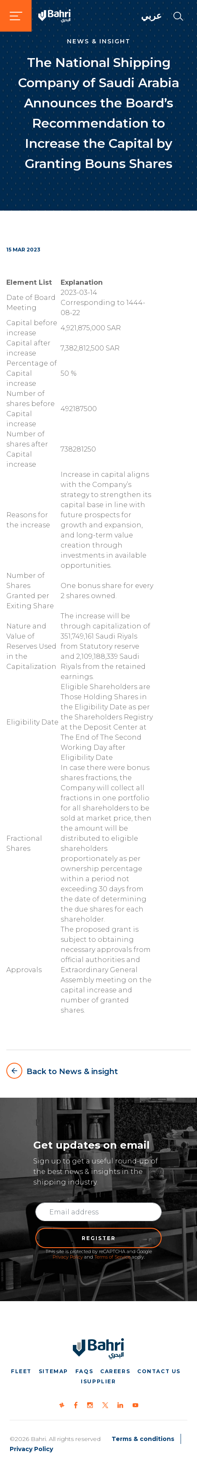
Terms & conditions (143, 1439)
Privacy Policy (68, 1257)
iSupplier (98, 1381)
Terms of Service (112, 1257)
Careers (115, 1371)
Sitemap (53, 1371)
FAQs (84, 1371)
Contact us (159, 1371)
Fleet (21, 1371)
